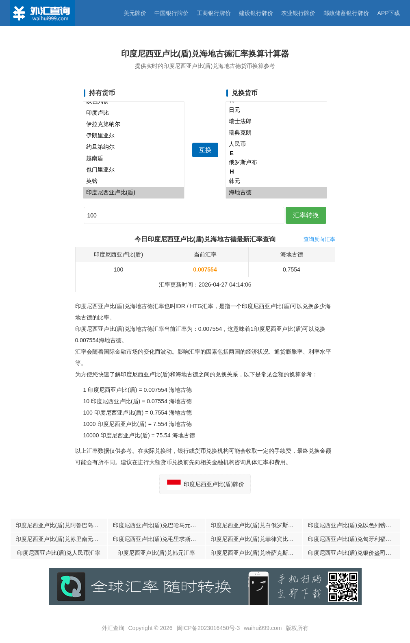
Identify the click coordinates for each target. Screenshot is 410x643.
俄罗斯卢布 (276, 162)
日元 (276, 110)
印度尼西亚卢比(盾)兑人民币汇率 (58, 553)
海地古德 (276, 192)
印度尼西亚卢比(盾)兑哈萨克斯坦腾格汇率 (256, 553)
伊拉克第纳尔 (133, 124)
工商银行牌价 (214, 13)
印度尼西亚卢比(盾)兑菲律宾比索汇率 (256, 539)
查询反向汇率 (319, 239)
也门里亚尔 (133, 170)
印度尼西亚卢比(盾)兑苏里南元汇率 (59, 539)
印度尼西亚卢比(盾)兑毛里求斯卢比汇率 (159, 539)
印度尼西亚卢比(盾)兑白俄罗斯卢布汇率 (256, 525)
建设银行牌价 (256, 13)
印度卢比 (133, 113)
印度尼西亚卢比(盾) (133, 192)
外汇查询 (113, 628)
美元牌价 (135, 13)
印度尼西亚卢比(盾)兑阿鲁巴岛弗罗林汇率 (61, 525)
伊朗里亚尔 (133, 135)
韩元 (276, 181)
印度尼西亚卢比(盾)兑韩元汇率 (156, 553)
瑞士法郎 (276, 121)
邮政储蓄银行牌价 (346, 13)
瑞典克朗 (276, 133)
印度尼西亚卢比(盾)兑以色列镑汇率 (352, 525)
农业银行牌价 (298, 13)
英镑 (133, 181)
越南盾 (133, 158)
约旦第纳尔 (133, 147)
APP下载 (388, 13)
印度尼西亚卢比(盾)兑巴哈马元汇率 (157, 525)
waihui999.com (263, 628)
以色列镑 (133, 101)
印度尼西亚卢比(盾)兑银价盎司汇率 (352, 553)
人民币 (276, 144)
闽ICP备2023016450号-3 (208, 628)
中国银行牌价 (171, 13)
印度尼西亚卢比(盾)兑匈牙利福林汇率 (354, 539)
